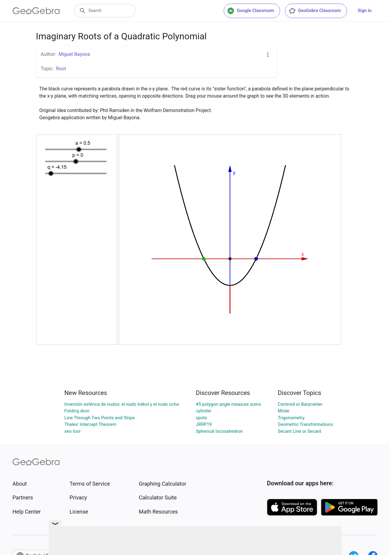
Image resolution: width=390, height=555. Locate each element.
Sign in (365, 10)
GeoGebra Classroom (315, 10)
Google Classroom (250, 10)
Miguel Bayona (74, 54)
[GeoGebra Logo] (36, 10)
